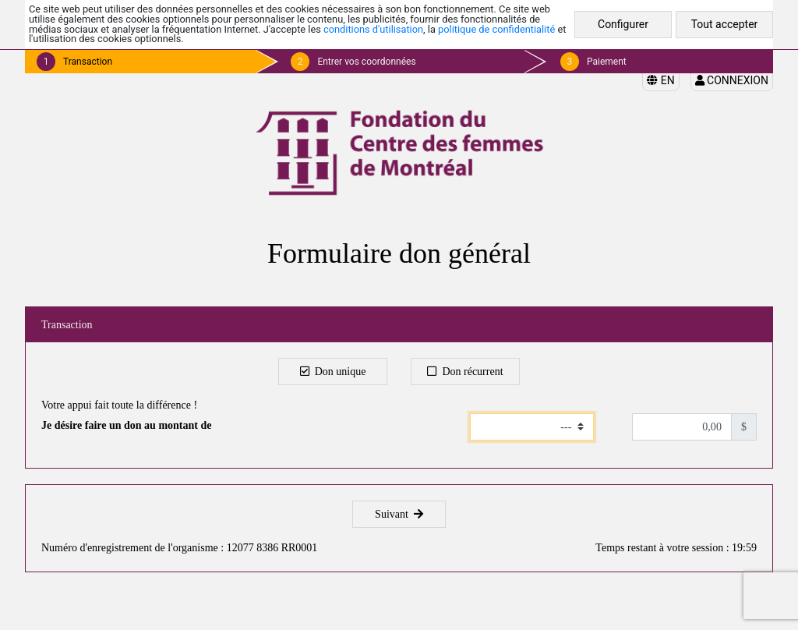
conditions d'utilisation (373, 29)
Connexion (731, 80)
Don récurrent (465, 371)
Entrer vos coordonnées (366, 61)
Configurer (623, 24)
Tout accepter (724, 24)
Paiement (607, 61)
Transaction (87, 61)
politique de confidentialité (496, 29)
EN (660, 80)
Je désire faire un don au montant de (126, 425)
